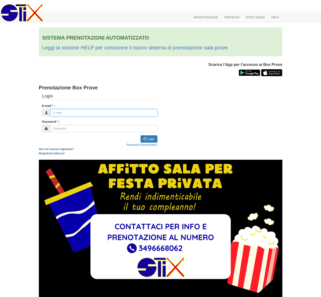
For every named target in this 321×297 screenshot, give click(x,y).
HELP (275, 17)
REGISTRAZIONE (205, 17)
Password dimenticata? (141, 144)
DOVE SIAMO (255, 17)
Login (148, 139)
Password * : (51, 121)
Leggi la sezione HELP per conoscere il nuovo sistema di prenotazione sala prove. (135, 47)
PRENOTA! (232, 17)
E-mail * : (48, 106)
